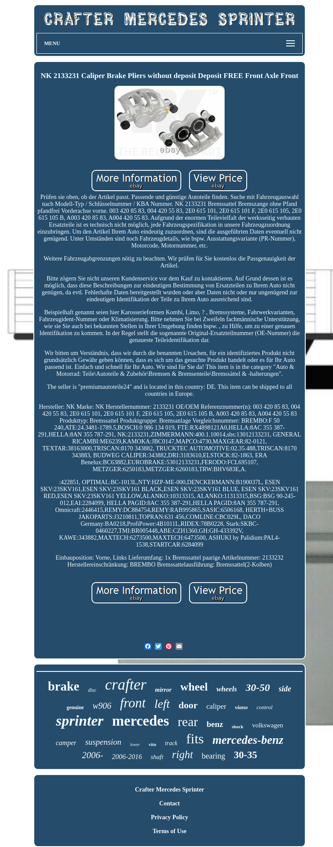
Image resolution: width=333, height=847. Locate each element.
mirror (163, 690)
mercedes (140, 721)
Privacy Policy (169, 817)
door (188, 705)
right (182, 754)
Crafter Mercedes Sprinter (169, 789)
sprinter (80, 721)
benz (214, 724)
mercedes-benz (247, 739)
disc (92, 690)
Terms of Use (169, 831)
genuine (75, 707)
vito (153, 744)
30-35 (245, 754)
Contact (169, 803)
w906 (101, 705)
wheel (194, 687)
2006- (92, 755)
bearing (213, 756)
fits (195, 738)
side (285, 688)
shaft (156, 756)
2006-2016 (127, 756)
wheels (226, 689)
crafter (125, 684)
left (162, 703)
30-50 (258, 687)
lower (135, 744)
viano (241, 707)
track (171, 743)
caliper (216, 706)
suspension (103, 741)
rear (188, 721)
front (133, 702)
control (265, 707)
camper (66, 742)
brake (63, 686)
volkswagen (267, 725)
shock (237, 726)
